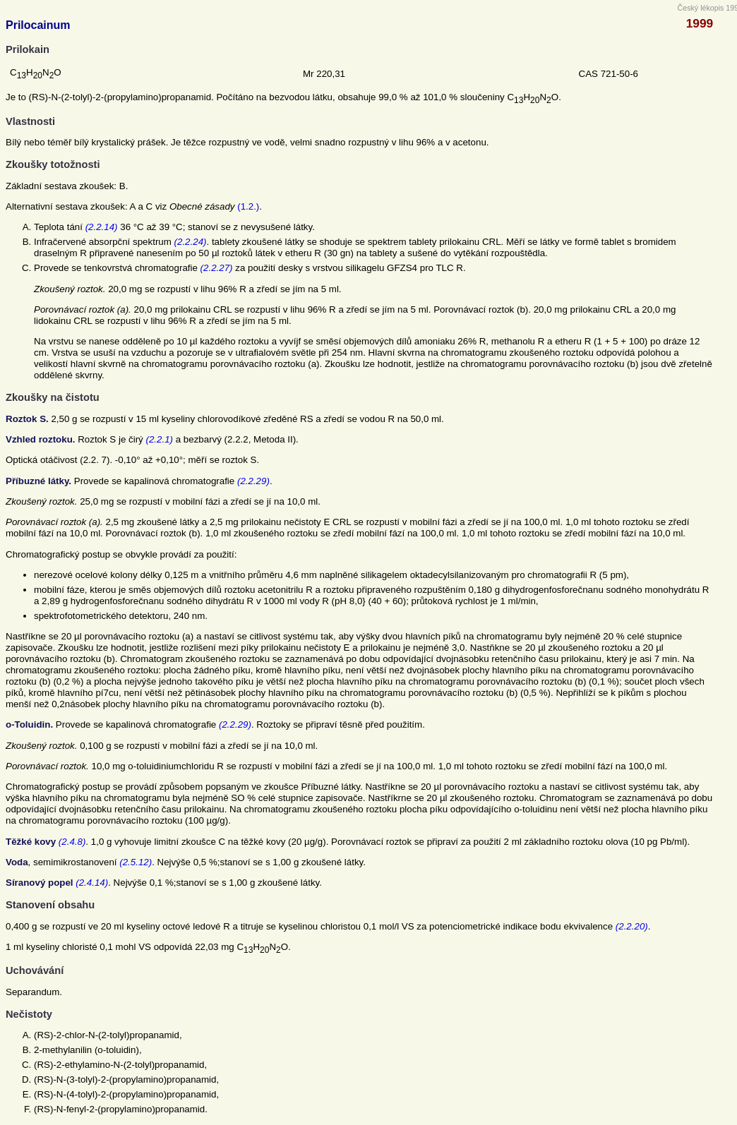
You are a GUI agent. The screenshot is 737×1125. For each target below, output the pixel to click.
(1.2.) (248, 206)
